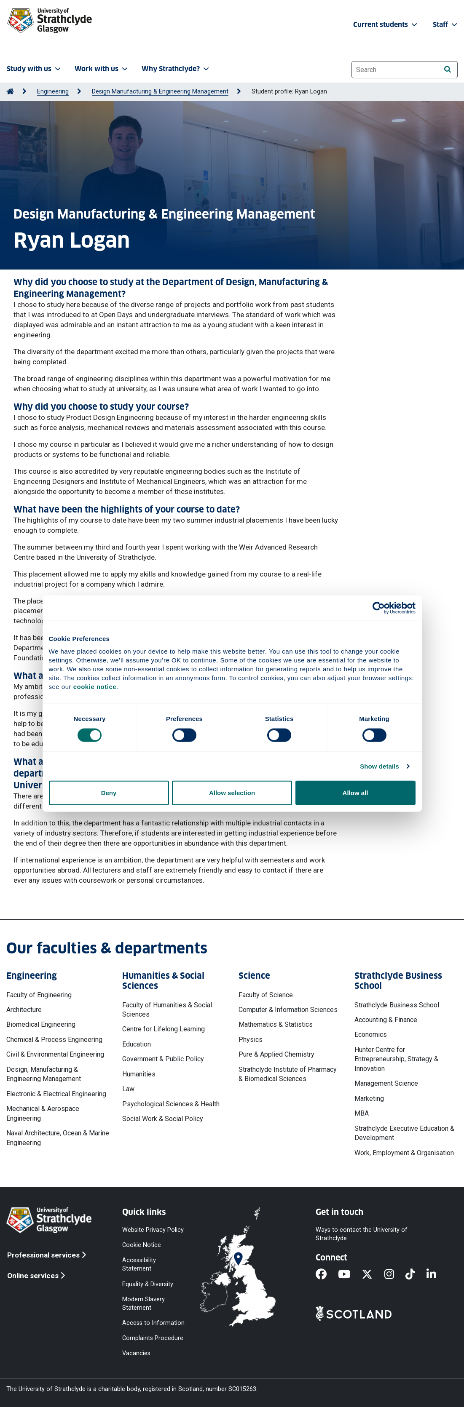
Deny (109, 792)
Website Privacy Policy (153, 1229)
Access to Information (153, 1323)
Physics (251, 1040)
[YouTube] (350, 1274)
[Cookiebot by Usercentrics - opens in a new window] (379, 607)
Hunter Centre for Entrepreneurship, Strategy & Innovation (396, 1059)
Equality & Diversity (147, 1283)
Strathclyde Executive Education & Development (404, 1133)
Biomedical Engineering (40, 1024)
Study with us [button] (34, 68)
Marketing (369, 1099)
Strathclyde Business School (396, 1005)
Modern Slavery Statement (143, 1303)
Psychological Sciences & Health (171, 1104)
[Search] (447, 69)
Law (128, 1089)
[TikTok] (415, 1274)
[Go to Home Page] (10, 91)
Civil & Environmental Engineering (55, 1054)
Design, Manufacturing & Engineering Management (43, 1074)
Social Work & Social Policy (162, 1119)
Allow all (355, 792)
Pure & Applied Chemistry (276, 1054)
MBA (361, 1113)
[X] (373, 1274)
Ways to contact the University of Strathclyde (362, 1234)
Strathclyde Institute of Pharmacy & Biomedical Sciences (288, 1074)
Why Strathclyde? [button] (176, 68)
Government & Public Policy (163, 1059)
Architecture (24, 1010)
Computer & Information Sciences (288, 1010)
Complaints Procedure (152, 1338)
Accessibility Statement (139, 1264)
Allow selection (232, 792)
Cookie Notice (141, 1245)
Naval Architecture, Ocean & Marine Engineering (57, 1137)
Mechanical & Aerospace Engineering (42, 1113)
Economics (370, 1035)
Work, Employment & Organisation (404, 1153)
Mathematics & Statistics (276, 1024)
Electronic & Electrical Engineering (56, 1094)
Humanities (139, 1074)
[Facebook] (327, 1274)
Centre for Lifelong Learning (163, 1029)
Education (136, 1044)
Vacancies (136, 1353)
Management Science (386, 1083)
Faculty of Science (266, 995)
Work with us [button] (102, 68)
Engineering (53, 91)
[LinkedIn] (437, 1274)
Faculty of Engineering (39, 995)
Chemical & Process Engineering (54, 1040)
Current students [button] (386, 24)
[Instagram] (394, 1274)
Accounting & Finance (385, 1020)
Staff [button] (446, 24)
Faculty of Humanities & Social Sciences (167, 1009)
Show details (379, 765)
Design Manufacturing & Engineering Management (160, 91)
